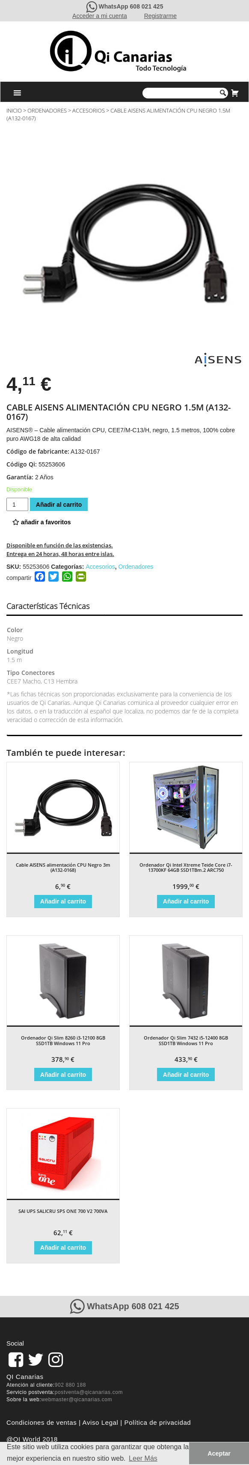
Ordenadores (47, 110)
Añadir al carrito (59, 504)
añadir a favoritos (41, 522)
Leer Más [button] (143, 1458)
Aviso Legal (101, 1422)
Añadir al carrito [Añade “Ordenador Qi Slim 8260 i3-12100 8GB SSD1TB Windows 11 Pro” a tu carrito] (63, 1074)
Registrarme (160, 15)
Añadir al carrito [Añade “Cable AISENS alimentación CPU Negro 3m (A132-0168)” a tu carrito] (63, 901)
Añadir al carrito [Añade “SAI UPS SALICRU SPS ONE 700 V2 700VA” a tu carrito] (63, 1247)
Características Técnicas (47, 606)
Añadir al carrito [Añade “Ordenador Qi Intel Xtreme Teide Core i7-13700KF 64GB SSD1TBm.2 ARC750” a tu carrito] (186, 901)
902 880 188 (70, 1385)
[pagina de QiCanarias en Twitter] (36, 1359)
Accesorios (88, 110)
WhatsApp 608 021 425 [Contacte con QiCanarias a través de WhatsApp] (130, 6)
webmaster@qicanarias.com (76, 1400)
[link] (16, 1359)
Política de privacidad (157, 1422)
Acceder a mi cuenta (99, 15)
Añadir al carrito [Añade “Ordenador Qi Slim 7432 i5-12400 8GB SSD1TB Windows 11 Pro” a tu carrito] (186, 1074)
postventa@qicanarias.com (89, 1392)
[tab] (55, 606)
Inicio (14, 110)
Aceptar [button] (219, 1453)
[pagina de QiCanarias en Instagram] (55, 1359)
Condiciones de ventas (41, 1422)
